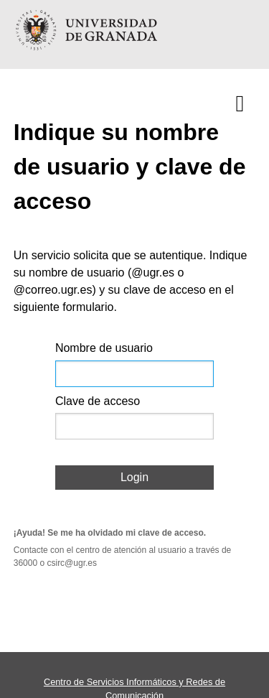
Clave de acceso (97, 401)
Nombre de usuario (104, 348)
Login (134, 477)
